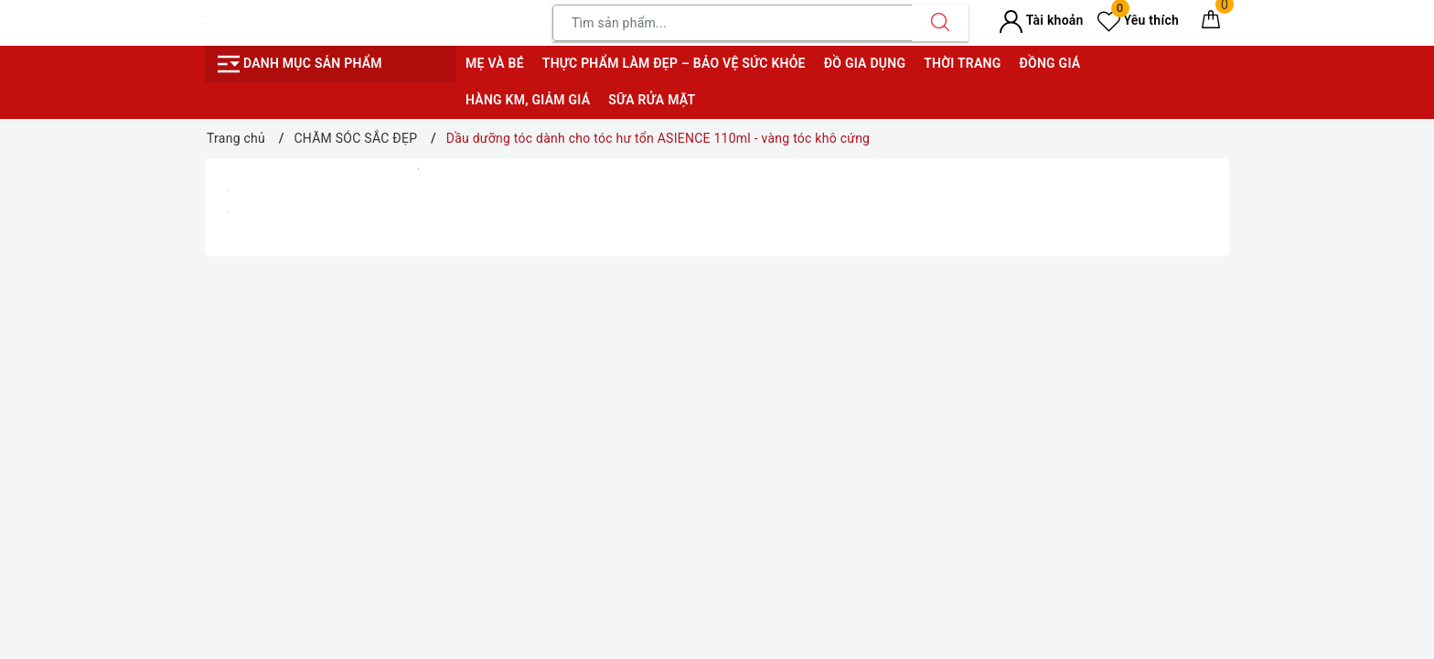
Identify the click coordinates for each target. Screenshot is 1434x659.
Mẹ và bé (495, 63)
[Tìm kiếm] (940, 23)
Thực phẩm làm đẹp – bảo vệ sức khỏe (674, 63)
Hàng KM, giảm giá (528, 99)
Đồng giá (1049, 63)
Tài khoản (1041, 20)
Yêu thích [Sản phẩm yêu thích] (1138, 20)
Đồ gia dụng (864, 63)
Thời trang (962, 63)
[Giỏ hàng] (1211, 23)
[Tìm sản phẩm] (732, 23)
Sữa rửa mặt (651, 99)
